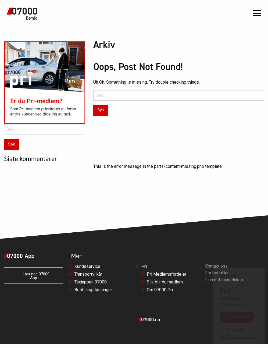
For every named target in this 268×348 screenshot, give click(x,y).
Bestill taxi (237, 317)
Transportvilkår (88, 274)
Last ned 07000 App (33, 276)
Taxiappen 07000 (90, 282)
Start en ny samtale (232, 333)
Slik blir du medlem (165, 282)
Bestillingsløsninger (93, 289)
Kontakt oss (216, 266)
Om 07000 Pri (160, 289)
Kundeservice (87, 266)
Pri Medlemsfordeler (166, 274)
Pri (144, 266)
